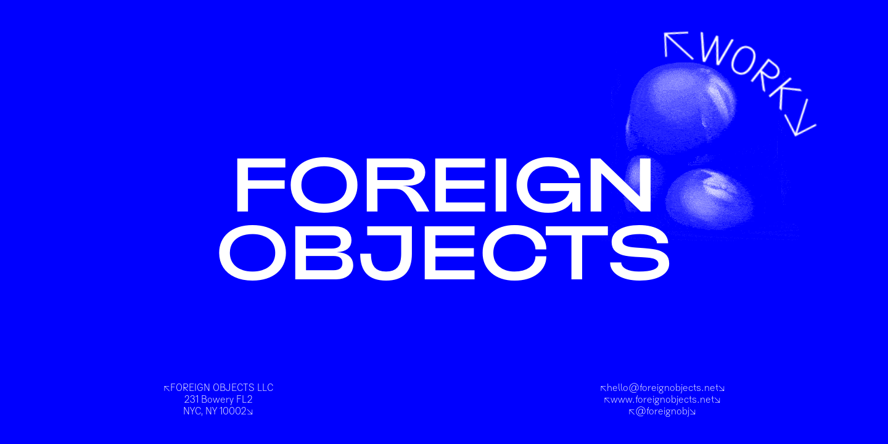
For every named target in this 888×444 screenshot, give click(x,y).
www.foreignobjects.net (662, 400)
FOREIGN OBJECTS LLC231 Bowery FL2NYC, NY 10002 (218, 399)
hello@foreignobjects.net (662, 388)
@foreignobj (662, 411)
